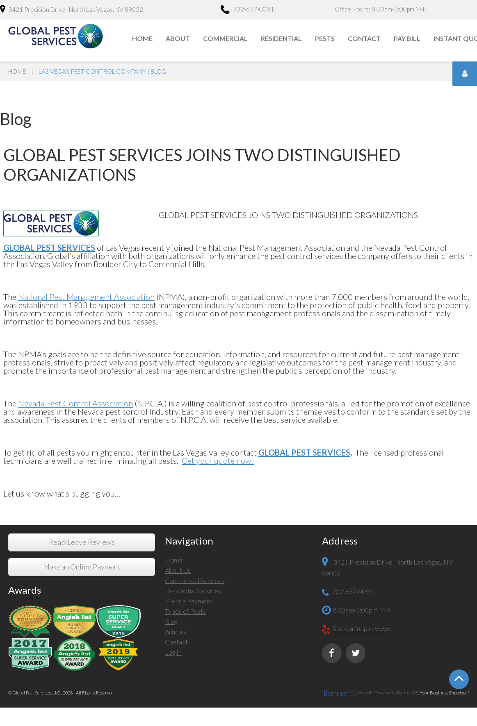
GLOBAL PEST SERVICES (304, 452)
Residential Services (193, 590)
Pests (325, 38)
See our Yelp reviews (362, 629)
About (178, 38)
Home (142, 38)
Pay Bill (407, 38)
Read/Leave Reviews (82, 542)
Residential (281, 38)
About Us (178, 570)
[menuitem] (143, 38)
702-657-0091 (247, 10)
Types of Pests (185, 611)
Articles (175, 631)
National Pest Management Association (86, 297)
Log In (173, 652)
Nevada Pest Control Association (75, 403)
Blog (171, 621)
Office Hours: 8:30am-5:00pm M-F (380, 9)
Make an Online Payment (81, 567)
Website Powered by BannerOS (388, 692)
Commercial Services (194, 580)
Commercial (225, 38)
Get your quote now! (218, 460)
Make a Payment (188, 601)
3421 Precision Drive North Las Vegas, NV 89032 (71, 9)
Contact (364, 38)
